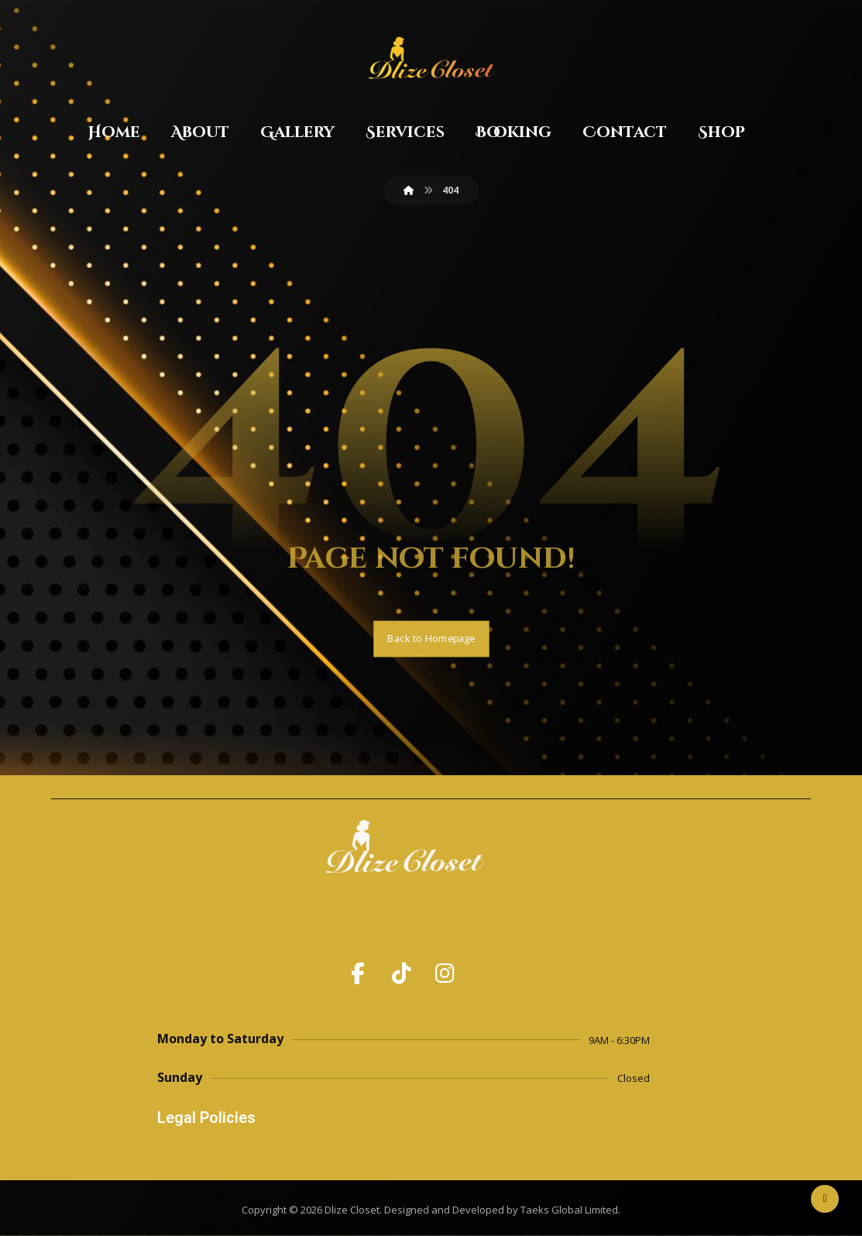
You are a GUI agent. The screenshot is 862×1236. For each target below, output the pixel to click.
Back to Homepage (431, 638)
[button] (360, 972)
